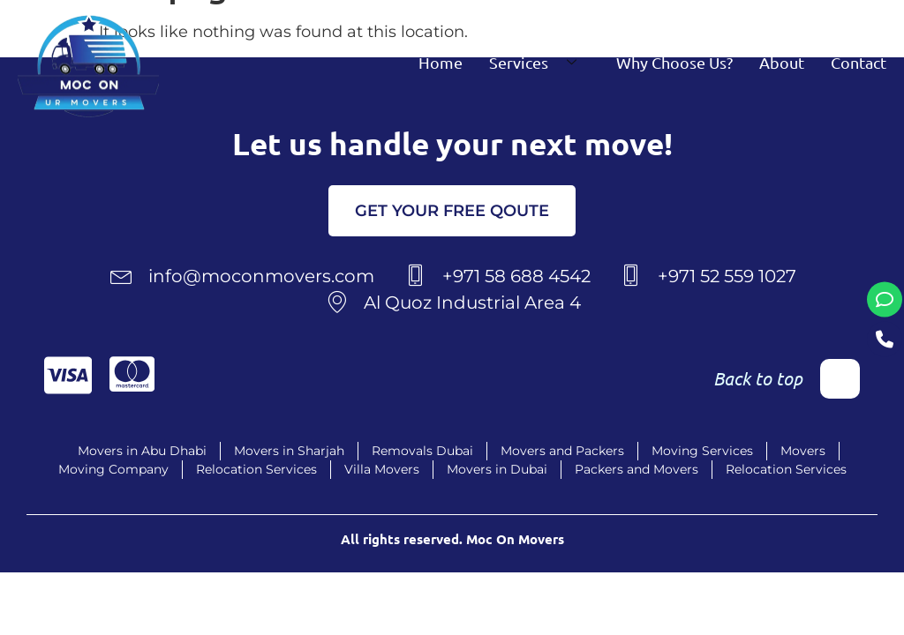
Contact (858, 62)
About (781, 62)
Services (539, 62)
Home (440, 62)
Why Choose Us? (674, 62)
